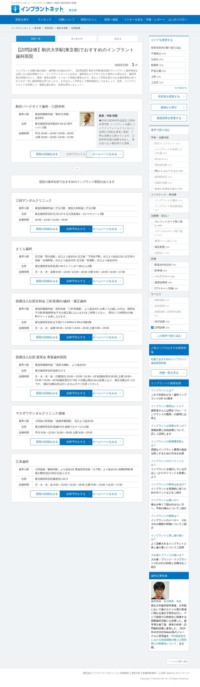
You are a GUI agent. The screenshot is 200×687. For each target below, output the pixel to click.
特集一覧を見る (169, 372)
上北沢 (157, 82)
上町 (156, 76)
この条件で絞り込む (169, 335)
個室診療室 (161, 282)
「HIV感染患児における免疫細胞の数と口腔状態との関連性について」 (169, 639)
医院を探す (22, 19)
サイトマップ (182, 672)
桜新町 (157, 65)
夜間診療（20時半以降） (169, 311)
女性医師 (160, 305)
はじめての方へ (177, 19)
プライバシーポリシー (99, 672)
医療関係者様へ (147, 672)
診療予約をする (76, 229)
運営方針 (132, 672)
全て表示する (181, 88)
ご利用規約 (119, 672)
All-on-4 (159, 159)
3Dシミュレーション (166, 170)
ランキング (44, 19)
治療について (67, 19)
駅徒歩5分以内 (163, 264)
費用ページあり (163, 240)
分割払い (160, 252)
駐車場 (158, 270)
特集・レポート (155, 19)
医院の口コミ (89, 19)
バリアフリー (162, 276)
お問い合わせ (165, 672)
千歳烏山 (158, 53)
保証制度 (160, 246)
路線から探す (169, 107)
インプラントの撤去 (166, 200)
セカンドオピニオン (166, 188)
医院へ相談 (111, 19)
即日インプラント (165, 143)
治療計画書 (161, 182)
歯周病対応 (161, 176)
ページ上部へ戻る (178, 661)
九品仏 (157, 59)
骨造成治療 (161, 164)
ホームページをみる (117, 154)
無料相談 (160, 300)
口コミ (118, 38)
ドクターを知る (133, 19)
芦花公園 (158, 70)
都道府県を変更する (169, 118)
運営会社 (80, 672)
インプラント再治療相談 (169, 206)
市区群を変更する (169, 96)
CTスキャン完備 (164, 288)
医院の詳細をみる (36, 154)
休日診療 (160, 321)
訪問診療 (160, 327)
